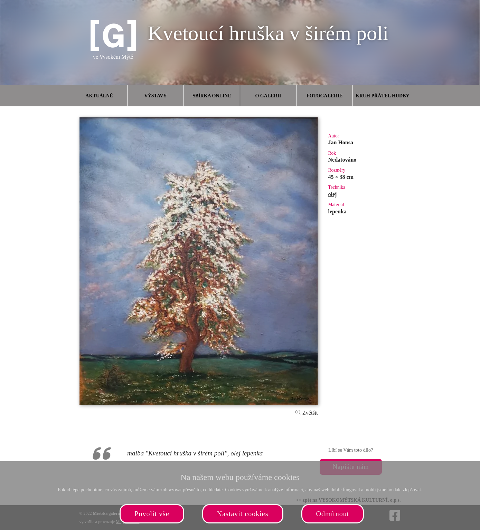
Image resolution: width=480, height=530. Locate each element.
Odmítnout (332, 514)
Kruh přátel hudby (382, 95)
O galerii (268, 95)
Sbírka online (211, 95)
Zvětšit (306, 413)
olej (332, 194)
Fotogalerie (324, 95)
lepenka (337, 211)
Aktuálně (99, 95)
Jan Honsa (340, 142)
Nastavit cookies (243, 514)
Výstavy (155, 95)
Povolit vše (151, 514)
